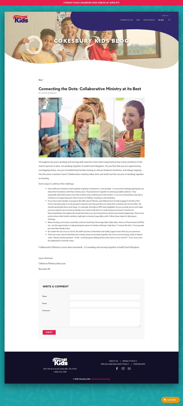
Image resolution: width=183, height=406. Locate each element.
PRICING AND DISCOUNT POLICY (115, 364)
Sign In (165, 15)
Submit (49, 332)
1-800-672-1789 (59, 372)
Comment (46, 310)
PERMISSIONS (139, 364)
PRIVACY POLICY (130, 361)
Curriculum (126, 20)
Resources (149, 20)
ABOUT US (113, 361)
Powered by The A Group (101, 379)
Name (45, 296)
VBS (138, 20)
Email (44, 303)
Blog (161, 20)
